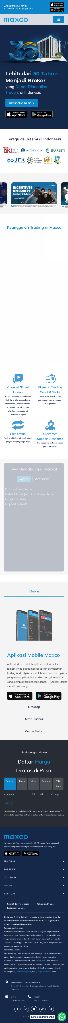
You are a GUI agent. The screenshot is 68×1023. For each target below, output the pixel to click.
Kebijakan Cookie (16, 907)
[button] (4, 192)
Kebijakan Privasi (45, 903)
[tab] (34, 591)
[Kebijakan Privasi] (43, 972)
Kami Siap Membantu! (42, 1017)
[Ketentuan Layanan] (23, 972)
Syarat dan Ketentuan (18, 903)
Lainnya (9, 803)
